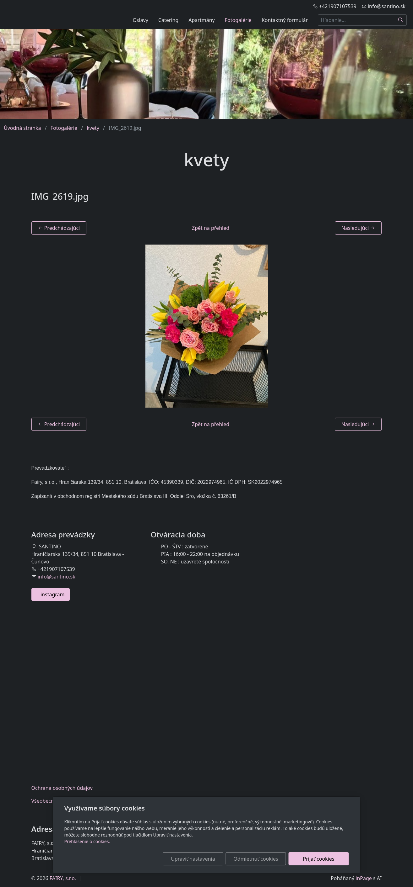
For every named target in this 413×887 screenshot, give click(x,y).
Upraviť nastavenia (193, 858)
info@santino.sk (56, 576)
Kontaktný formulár (285, 20)
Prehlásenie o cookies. (87, 841)
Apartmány (201, 20)
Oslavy (140, 20)
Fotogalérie (238, 20)
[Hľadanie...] (356, 20)
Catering (168, 20)
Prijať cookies (318, 858)
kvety (93, 127)
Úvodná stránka (22, 127)
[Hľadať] (401, 20)
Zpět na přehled (210, 227)
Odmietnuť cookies (255, 858)
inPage (364, 878)
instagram (51, 594)
